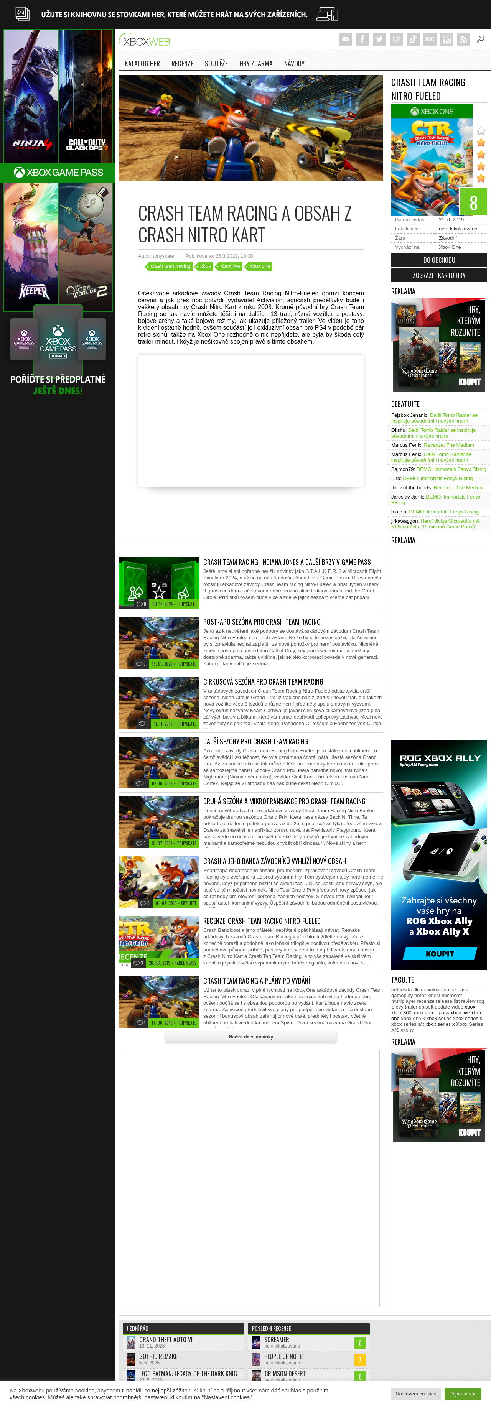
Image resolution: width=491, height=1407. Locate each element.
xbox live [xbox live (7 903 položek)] (460, 1012)
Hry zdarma (256, 63)
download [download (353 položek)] (431, 989)
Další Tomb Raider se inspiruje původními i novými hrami (434, 418)
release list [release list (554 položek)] (448, 1001)
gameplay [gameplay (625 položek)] (402, 995)
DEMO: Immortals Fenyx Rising (451, 469)
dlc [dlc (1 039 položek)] (416, 989)
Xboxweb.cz (147, 39)
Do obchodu (439, 260)
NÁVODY (294, 63)
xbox (205, 266)
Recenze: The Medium (449, 445)
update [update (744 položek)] (442, 1007)
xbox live (230, 266)
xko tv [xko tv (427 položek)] (407, 1030)
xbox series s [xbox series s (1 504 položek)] (467, 1018)
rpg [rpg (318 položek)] (480, 1001)
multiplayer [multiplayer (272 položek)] (403, 1001)
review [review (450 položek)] (468, 1001)
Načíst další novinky (251, 1037)
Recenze (182, 63)
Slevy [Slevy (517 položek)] (397, 1007)
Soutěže (216, 63)
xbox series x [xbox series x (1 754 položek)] (440, 1024)
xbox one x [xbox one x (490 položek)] (413, 1018)
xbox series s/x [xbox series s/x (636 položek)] (407, 1024)
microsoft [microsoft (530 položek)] (452, 995)
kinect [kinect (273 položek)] (433, 995)
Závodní (448, 238)
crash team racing (170, 266)
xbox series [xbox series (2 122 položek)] (439, 1018)
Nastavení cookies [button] (415, 1394)
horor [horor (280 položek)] (420, 995)
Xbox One (450, 247)
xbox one (260, 266)
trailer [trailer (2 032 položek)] (411, 1007)
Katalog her (142, 63)
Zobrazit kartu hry (439, 275)
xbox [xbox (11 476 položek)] (470, 1007)
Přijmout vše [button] (463, 1394)
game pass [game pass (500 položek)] (456, 989)
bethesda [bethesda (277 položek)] (401, 989)
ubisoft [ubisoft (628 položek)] (426, 1007)
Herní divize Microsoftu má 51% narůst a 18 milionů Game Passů (435, 524)
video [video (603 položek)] (457, 1007)
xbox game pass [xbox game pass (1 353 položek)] (431, 1012)
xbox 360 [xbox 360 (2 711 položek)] (401, 1012)
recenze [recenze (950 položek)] (425, 1001)
